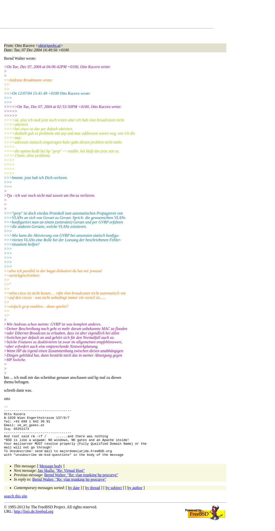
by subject (114, 498)
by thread (92, 498)
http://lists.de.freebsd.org (33, 522)
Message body (51, 476)
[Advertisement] (94, 15)
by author (134, 498)
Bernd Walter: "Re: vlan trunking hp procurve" (81, 485)
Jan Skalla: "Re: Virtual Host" (61, 481)
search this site (15, 506)
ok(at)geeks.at (49, 45)
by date (74, 498)
